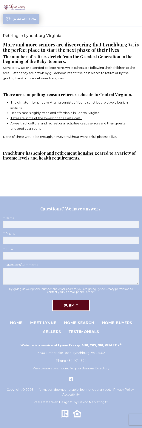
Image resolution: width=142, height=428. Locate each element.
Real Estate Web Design (52, 402)
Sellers (52, 331)
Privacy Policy (123, 389)
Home (16, 323)
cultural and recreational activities (53, 123)
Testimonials (83, 331)
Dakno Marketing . (93, 402)
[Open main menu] (134, 19)
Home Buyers (117, 323)
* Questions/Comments (20, 265)
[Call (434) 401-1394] (21, 19)
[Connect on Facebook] (71, 379)
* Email (8, 249)
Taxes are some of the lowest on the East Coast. (46, 118)
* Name (8, 218)
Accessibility (71, 394)
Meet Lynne (43, 323)
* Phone (9, 233)
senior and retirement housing (63, 153)
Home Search (79, 323)
